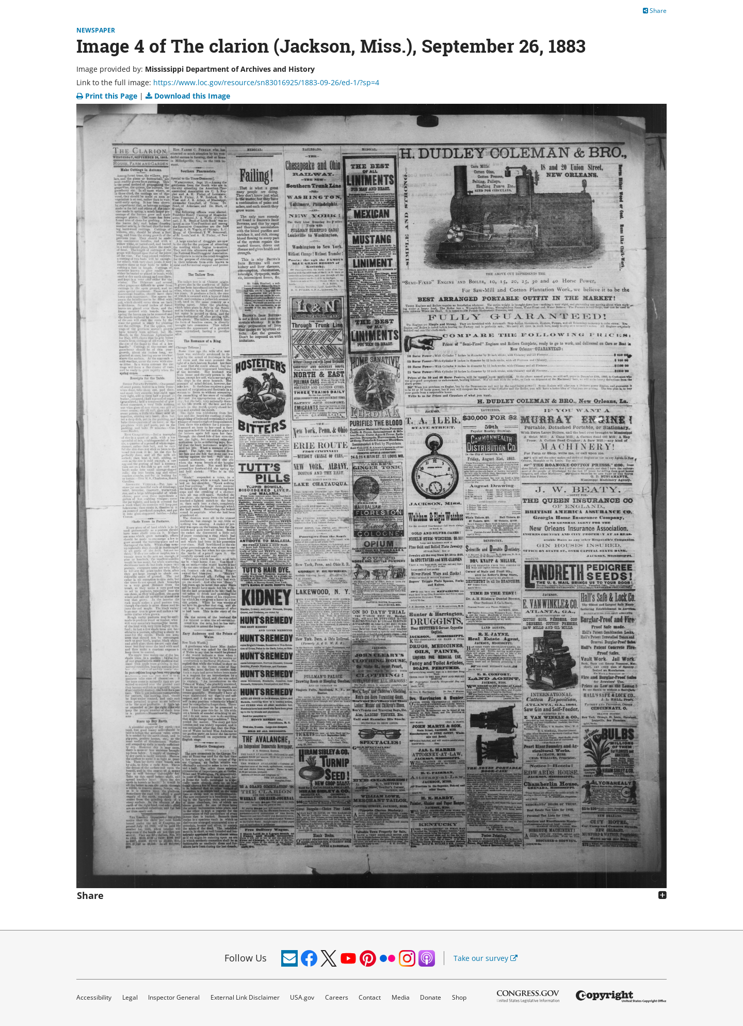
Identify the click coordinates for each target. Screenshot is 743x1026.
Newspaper (95, 30)
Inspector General (174, 997)
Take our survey (486, 958)
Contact (370, 997)
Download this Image (188, 96)
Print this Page (107, 96)
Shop (459, 997)
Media (401, 997)
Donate (430, 997)
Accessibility (93, 997)
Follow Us (245, 958)
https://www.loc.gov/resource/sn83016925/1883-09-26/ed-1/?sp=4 (266, 82)
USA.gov (302, 997)
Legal (130, 997)
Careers (336, 997)
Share (655, 10)
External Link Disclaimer (245, 997)
